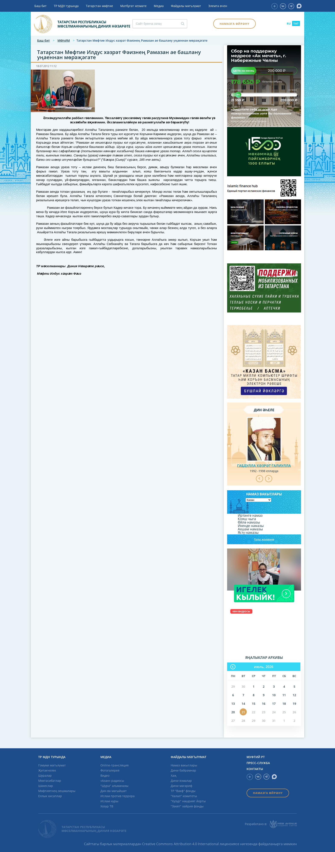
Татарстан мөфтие (99, 6)
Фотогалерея (109, 770)
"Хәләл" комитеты (184, 796)
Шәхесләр (45, 786)
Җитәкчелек (47, 770)
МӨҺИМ (63, 40)
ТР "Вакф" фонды (183, 791)
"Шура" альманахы (114, 786)
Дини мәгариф (181, 786)
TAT (296, 23)
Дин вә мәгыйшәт (113, 791)
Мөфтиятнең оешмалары (56, 791)
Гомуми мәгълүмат (52, 765)
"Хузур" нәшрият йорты (188, 801)
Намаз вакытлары (184, 765)
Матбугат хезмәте (133, 6)
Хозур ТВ (106, 806)
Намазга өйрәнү (234, 24)
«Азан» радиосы (112, 781)
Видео (104, 775)
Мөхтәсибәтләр (49, 781)
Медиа (159, 6)
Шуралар (45, 775)
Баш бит (40, 6)
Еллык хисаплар (50, 796)
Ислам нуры (109, 801)
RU (289, 23)
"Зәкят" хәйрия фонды (187, 806)
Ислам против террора (117, 796)
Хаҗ (173, 775)
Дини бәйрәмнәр (183, 770)
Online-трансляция (114, 765)
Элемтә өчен (217, 6)
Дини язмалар (181, 781)
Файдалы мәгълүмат (186, 6)
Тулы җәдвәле (264, 539)
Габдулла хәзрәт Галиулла (264, 465)
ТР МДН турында (66, 6)
